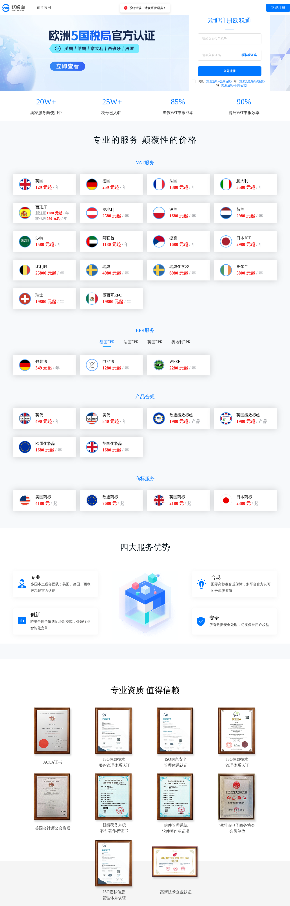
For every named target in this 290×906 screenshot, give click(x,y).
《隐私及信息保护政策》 (251, 81)
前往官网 (44, 7)
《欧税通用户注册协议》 (218, 81)
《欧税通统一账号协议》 (233, 85)
